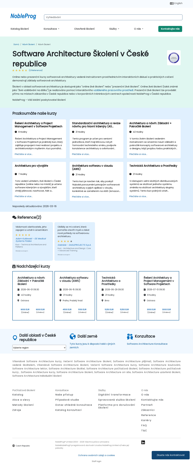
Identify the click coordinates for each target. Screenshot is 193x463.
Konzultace (50, 29)
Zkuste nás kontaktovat (171, 455)
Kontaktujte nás (170, 29)
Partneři (147, 405)
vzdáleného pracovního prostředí (113, 90)
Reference (148, 415)
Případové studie (67, 400)
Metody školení (23, 405)
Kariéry (146, 420)
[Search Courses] (113, 17)
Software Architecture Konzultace (147, 344)
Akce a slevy (21, 400)
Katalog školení (20, 29)
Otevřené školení (84, 29)
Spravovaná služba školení (117, 400)
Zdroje (16, 410)
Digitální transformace (114, 394)
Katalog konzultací (68, 410)
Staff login (96, 461)
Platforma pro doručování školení (116, 406)
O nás (137, 29)
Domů (16, 44)
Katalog (17, 394)
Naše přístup (64, 394)
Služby (113, 29)
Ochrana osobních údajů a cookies (96, 455)
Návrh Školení (28, 44)
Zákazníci (148, 410)
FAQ (144, 425)
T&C (144, 430)
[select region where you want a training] (39, 348)
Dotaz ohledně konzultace (73, 405)
